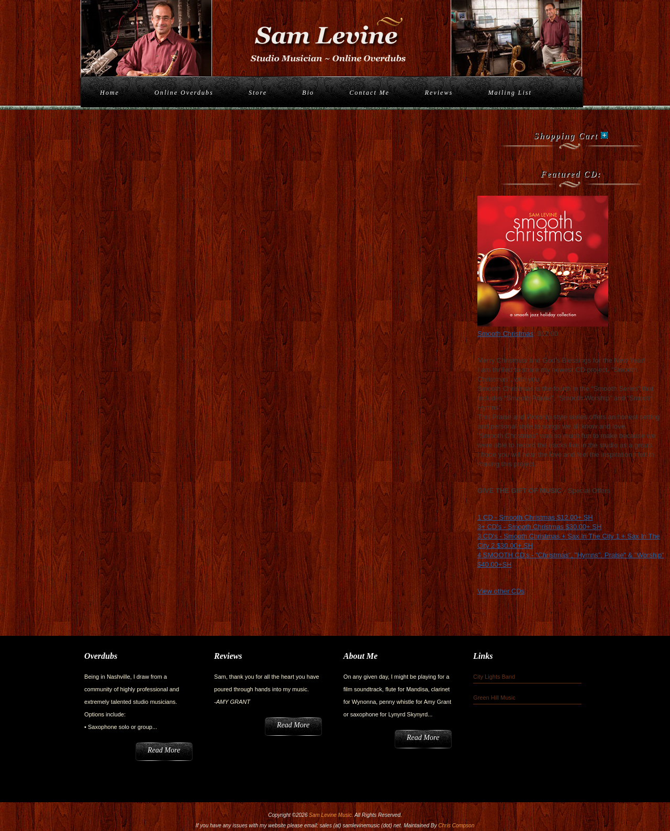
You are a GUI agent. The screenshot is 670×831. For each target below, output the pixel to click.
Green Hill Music (494, 697)
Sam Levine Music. (331, 815)
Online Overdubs (184, 92)
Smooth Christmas (505, 334)
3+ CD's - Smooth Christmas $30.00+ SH (539, 527)
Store (258, 92)
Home (109, 92)
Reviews (439, 92)
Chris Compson (456, 825)
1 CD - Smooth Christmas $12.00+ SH (535, 517)
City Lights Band (494, 676)
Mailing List (509, 92)
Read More (164, 750)
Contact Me (369, 92)
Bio (308, 92)
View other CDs (500, 591)
